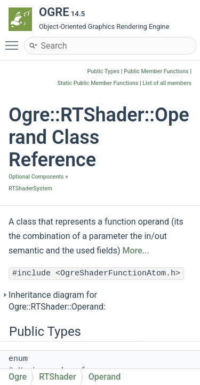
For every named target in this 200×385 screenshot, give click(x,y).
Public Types (103, 71)
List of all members (166, 83)
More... (135, 250)
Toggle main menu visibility (14, 40)
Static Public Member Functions (98, 83)
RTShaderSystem (30, 188)
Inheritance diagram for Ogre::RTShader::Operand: (57, 301)
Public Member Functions (156, 71)
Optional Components (36, 176)
